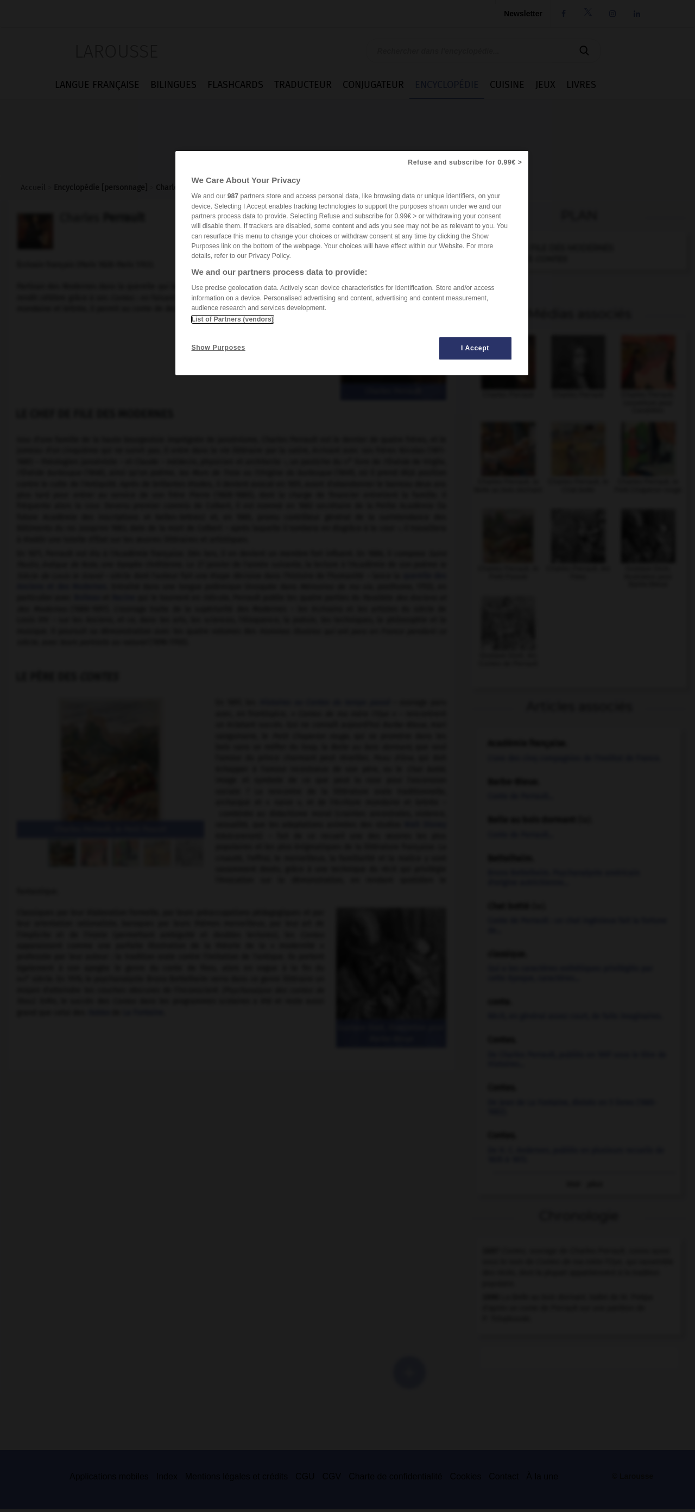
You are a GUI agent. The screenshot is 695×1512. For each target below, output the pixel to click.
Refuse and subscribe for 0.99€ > (465, 162)
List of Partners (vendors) (233, 319)
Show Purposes (218, 347)
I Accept (475, 348)
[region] (351, 263)
